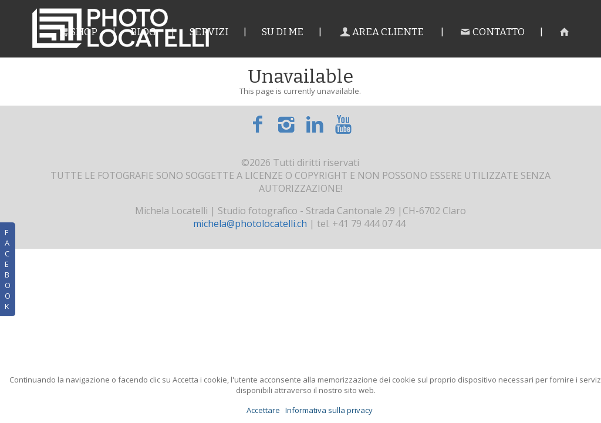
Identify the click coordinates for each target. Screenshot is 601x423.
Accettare (263, 410)
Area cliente (381, 32)
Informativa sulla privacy (329, 410)
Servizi (208, 32)
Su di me (282, 32)
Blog (143, 32)
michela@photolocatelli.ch (250, 223)
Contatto (491, 32)
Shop (76, 32)
